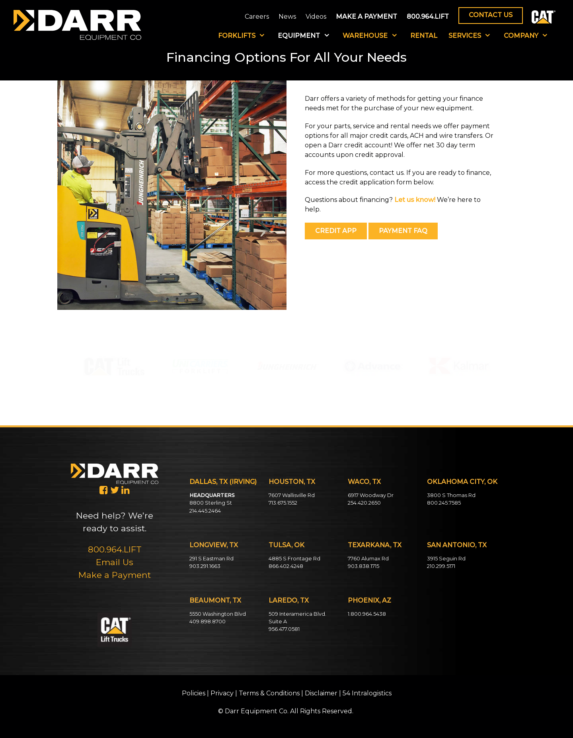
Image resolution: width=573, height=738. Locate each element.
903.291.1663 (204, 566)
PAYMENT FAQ (403, 231)
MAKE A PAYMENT (366, 16)
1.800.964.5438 (367, 614)
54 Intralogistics (367, 693)
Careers (257, 16)
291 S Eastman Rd (211, 559)
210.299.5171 (441, 566)
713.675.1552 (283, 503)
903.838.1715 (363, 566)
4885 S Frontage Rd (294, 559)
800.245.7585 (444, 503)
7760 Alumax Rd (368, 559)
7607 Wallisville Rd (292, 495)
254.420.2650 (364, 503)
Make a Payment (114, 575)
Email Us (114, 562)
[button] (114, 366)
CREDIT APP (336, 231)
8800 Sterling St (210, 503)
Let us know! (414, 200)
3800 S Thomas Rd (451, 495)
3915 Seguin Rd (446, 559)
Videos (316, 16)
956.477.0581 (284, 629)
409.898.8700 (207, 621)
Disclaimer (321, 693)
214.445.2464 (205, 511)
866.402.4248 (286, 566)
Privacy (222, 693)
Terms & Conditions (269, 693)
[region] (114, 364)
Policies (193, 693)
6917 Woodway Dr (371, 495)
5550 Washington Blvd (217, 614)
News (287, 16)
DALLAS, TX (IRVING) (223, 481)
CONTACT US (491, 15)
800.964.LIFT (428, 16)
